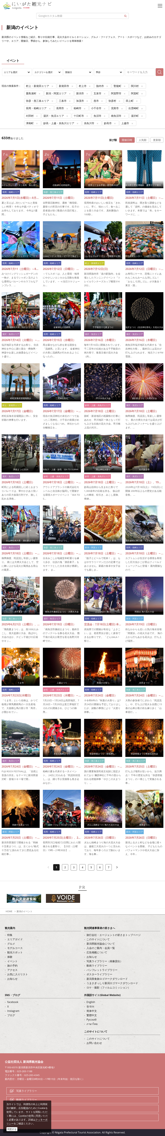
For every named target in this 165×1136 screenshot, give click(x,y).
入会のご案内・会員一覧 (101, 948)
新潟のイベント (24, 911)
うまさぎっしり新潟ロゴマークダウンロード (112, 983)
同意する (11, 1129)
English (91, 1002)
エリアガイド (15, 939)
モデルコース (15, 948)
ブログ (11, 1015)
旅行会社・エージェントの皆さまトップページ (114, 935)
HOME (9, 911)
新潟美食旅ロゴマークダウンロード (107, 979)
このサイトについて (98, 939)
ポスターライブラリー (99, 974)
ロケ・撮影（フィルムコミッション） (108, 987)
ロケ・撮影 (22, 1108)
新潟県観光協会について (101, 943)
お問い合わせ (94, 1043)
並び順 (113, 140)
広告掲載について (97, 952)
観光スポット (15, 952)
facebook (12, 1002)
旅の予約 (12, 965)
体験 (9, 957)
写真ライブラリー (26, 1091)
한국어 (90, 1006)
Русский (92, 1019)
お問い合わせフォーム (29, 1117)
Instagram (13, 1011)
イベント (12, 961)
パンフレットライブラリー (102, 970)
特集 (9, 935)
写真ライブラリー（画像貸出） (105, 961)
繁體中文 (92, 1015)
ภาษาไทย (92, 1024)
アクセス (12, 970)
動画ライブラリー (97, 965)
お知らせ (12, 979)
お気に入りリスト (17, 974)
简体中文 (92, 1011)
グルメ (11, 943)
